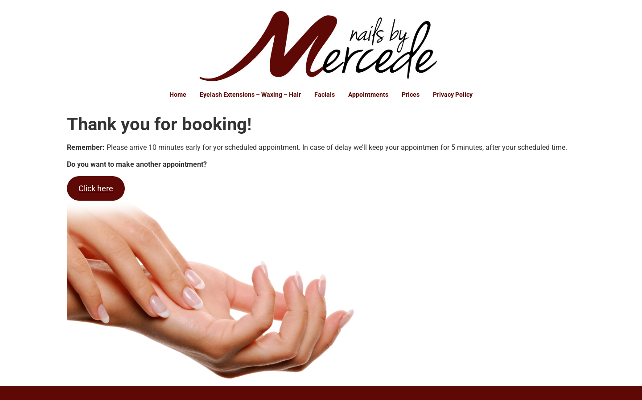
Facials (324, 94)
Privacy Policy (453, 94)
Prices (411, 94)
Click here (95, 188)
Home (177, 94)
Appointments (368, 94)
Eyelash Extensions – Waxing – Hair (250, 94)
